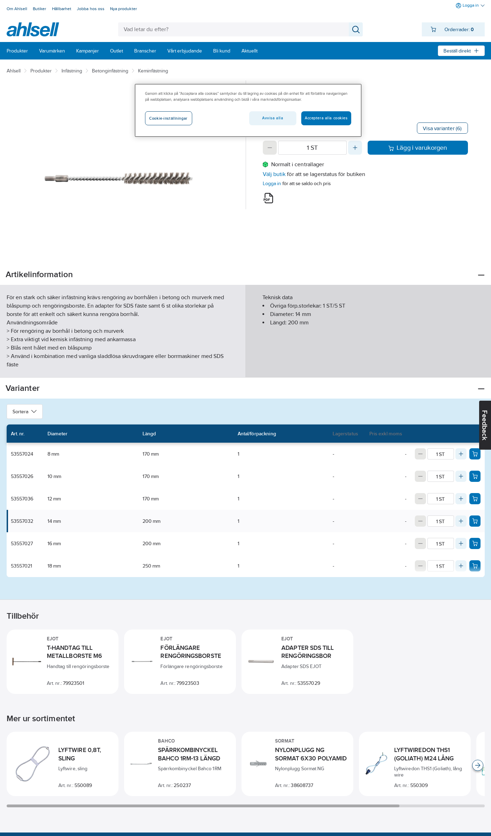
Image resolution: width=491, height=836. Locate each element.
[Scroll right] (477, 765)
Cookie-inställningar (168, 118)
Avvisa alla (272, 118)
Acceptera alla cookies (326, 118)
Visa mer (245, 366)
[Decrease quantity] (270, 148)
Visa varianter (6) (442, 128)
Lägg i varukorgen (417, 147)
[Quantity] (312, 148)
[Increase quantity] (355, 148)
